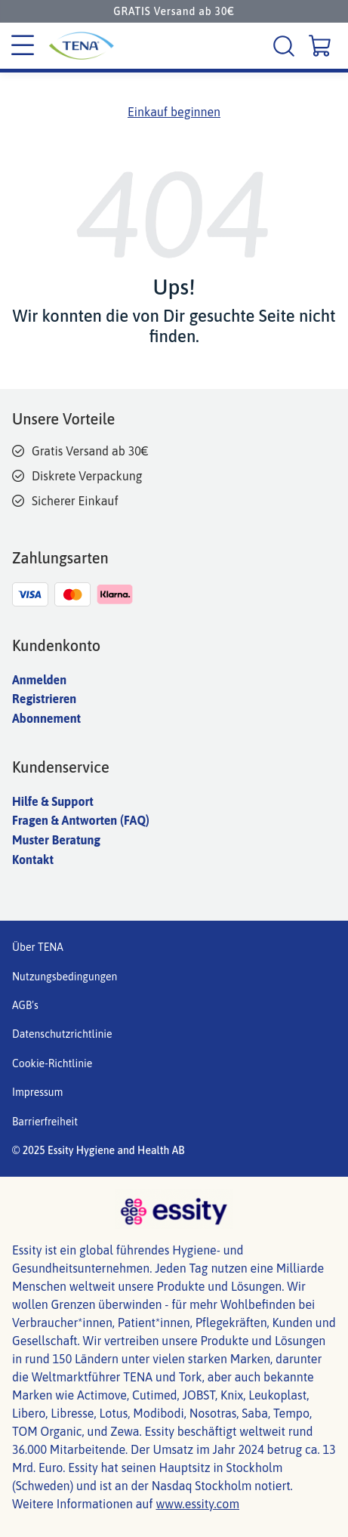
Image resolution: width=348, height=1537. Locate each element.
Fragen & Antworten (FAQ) (80, 820)
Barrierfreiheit (45, 1122)
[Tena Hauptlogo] (79, 46)
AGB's (25, 1005)
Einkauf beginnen (174, 112)
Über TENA (37, 947)
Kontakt (33, 859)
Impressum (37, 1092)
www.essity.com (197, 1504)
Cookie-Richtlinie (52, 1063)
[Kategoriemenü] (22, 46)
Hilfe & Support (53, 801)
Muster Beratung (56, 840)
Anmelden (39, 680)
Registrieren (44, 698)
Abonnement (46, 718)
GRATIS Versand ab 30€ (173, 11)
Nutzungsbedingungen (64, 977)
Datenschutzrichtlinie (62, 1034)
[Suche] (286, 46)
